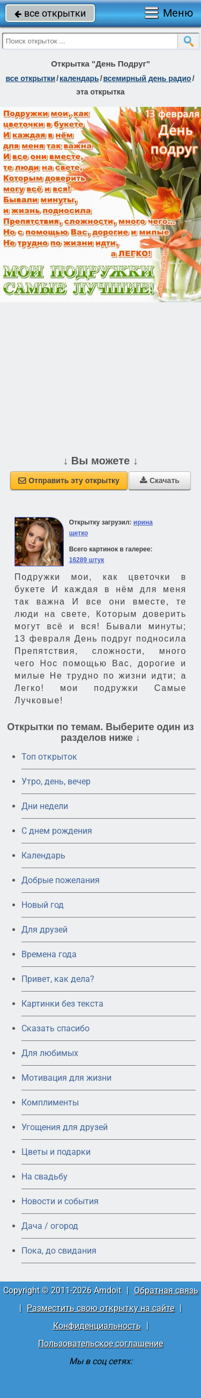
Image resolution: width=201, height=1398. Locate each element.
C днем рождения (56, 831)
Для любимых (49, 1053)
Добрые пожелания (60, 880)
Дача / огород (49, 1226)
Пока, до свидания (58, 1251)
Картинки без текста (62, 1004)
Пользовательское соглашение (100, 1343)
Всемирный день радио (147, 78)
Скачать (160, 480)
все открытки (50, 13)
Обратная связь (166, 1290)
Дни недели (44, 806)
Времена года (49, 954)
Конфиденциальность (97, 1326)
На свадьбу (44, 1176)
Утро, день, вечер (56, 781)
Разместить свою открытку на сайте (100, 1308)
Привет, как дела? (57, 979)
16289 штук (87, 560)
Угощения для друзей (64, 1127)
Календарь (79, 78)
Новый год (42, 905)
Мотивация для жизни (66, 1078)
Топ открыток (49, 757)
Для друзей (44, 929)
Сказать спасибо (55, 1028)
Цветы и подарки (56, 1152)
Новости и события (60, 1201)
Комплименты (50, 1102)
